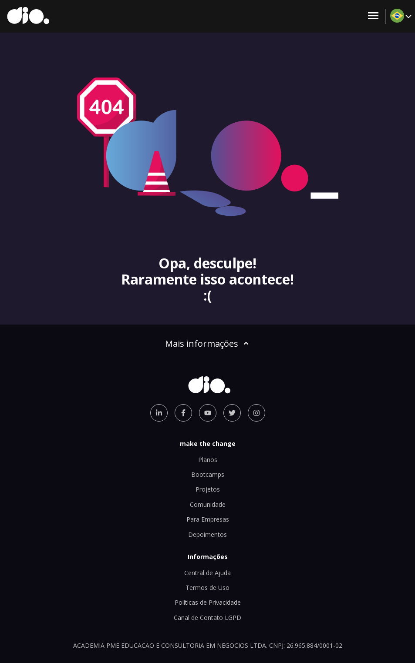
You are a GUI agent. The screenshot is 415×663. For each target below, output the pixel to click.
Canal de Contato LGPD (207, 617)
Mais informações (207, 343)
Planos (207, 459)
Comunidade (208, 504)
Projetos (208, 489)
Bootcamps (207, 474)
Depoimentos (207, 534)
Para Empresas (207, 519)
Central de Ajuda (207, 573)
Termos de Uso (207, 587)
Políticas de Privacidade (208, 602)
